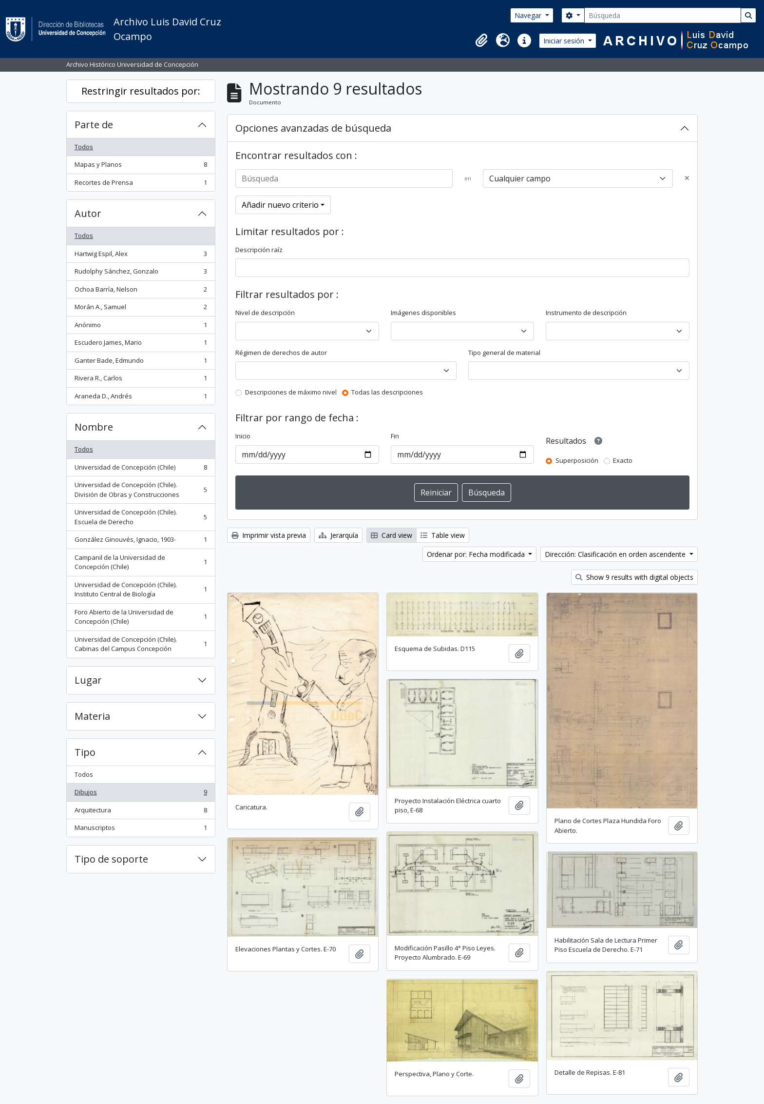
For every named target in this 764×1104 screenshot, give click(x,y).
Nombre (94, 427)
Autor (88, 213)
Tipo (85, 752)
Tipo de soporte (111, 859)
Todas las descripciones (387, 392)
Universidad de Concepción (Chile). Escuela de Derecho (140, 517)
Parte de (94, 124)
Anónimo (140, 327)
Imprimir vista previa (268, 535)
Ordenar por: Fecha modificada (477, 554)
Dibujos (140, 794)
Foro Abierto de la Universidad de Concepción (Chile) (140, 617)
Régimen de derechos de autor (281, 352)
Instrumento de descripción (586, 312)
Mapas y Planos (140, 166)
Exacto (622, 460)
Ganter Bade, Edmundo (140, 362)
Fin (395, 436)
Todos (84, 146)
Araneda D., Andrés (140, 398)
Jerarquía (338, 535)
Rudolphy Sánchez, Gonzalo (140, 273)
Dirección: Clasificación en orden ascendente (616, 554)
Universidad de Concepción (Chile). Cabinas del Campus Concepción (140, 644)
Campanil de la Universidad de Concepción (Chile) (140, 562)
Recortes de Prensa (140, 184)
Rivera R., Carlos (140, 380)
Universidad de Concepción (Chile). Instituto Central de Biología (140, 589)
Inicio (242, 436)
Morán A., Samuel (140, 308)
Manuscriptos (140, 829)
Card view (391, 535)
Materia (92, 716)
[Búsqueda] (662, 15)
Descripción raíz (259, 249)
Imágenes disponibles (423, 312)
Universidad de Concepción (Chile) (140, 469)
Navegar (529, 15)
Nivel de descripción (265, 312)
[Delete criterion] (687, 178)
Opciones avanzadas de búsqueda (313, 128)
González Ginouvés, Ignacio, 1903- (140, 541)
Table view (442, 535)
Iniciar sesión (564, 40)
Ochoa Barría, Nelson (140, 291)
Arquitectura (140, 812)
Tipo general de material (504, 352)
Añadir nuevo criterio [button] (280, 204)
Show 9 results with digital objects (634, 577)
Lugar (88, 680)
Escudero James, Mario (140, 344)
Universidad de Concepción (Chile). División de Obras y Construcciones (140, 489)
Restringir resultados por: (140, 91)
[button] (481, 40)
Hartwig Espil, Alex (140, 255)
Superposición (576, 460)
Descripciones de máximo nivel (291, 392)
